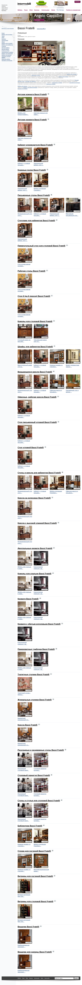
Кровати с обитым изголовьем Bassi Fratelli (39, 624)
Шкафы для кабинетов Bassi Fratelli (35, 347)
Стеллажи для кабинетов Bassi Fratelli (36, 220)
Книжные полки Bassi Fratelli (32, 170)
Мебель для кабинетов (7, 44)
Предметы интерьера (7, 60)
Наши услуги (4, 9)
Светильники (45, 10)
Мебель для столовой (7, 43)
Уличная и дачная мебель (6, 57)
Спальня (4, 46)
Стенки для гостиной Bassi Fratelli (34, 851)
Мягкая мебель (5, 49)
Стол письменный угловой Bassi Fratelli (37, 422)
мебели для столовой (72, 74)
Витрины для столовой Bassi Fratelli (35, 901)
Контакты (77, 1)
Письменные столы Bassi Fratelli (34, 195)
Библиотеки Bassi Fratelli (30, 826)
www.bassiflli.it (41, 28)
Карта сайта (46, 978)
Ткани (26, 10)
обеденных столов (35, 75)
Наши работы (5, 7)
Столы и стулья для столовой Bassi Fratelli (39, 800)
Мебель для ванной (6, 55)
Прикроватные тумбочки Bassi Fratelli (36, 649)
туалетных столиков (50, 84)
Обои (31, 10)
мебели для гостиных (63, 76)
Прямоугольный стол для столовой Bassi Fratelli (41, 246)
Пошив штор (4, 5)
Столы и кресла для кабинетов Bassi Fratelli (39, 473)
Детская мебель (6, 47)
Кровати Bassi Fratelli (28, 599)
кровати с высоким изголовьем (30, 87)
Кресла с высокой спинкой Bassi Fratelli (37, 523)
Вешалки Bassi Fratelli (28, 927)
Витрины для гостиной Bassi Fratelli (35, 876)
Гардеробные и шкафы (7, 52)
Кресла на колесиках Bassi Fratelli (34, 498)
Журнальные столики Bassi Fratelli (35, 700)
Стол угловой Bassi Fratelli (31, 447)
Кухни (3, 33)
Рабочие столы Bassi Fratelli (31, 271)
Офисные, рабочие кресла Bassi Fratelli (37, 397)
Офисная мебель (6, 59)
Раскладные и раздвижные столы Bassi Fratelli (41, 750)
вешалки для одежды (22, 88)
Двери (53, 10)
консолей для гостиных (74, 82)
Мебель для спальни (22, 86)
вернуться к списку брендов (8, 28)
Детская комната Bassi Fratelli (32, 94)
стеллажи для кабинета (30, 81)
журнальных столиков (57, 82)
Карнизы (36, 10)
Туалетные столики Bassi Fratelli (33, 674)
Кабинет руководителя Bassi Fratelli (35, 145)
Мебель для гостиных (7, 34)
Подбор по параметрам (73, 10)
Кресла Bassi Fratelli (27, 725)
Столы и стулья (5, 50)
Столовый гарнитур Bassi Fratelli (34, 775)
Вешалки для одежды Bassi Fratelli (35, 952)
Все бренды (60, 10)
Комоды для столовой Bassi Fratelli (35, 321)
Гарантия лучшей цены (41, 6)
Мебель (20, 10)
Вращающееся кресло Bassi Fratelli (35, 372)
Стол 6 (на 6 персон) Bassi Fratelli (34, 296)
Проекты (4, 6)
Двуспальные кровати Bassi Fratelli (35, 548)
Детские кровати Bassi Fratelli (32, 120)
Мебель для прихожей (7, 53)
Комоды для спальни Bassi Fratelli (34, 573)
